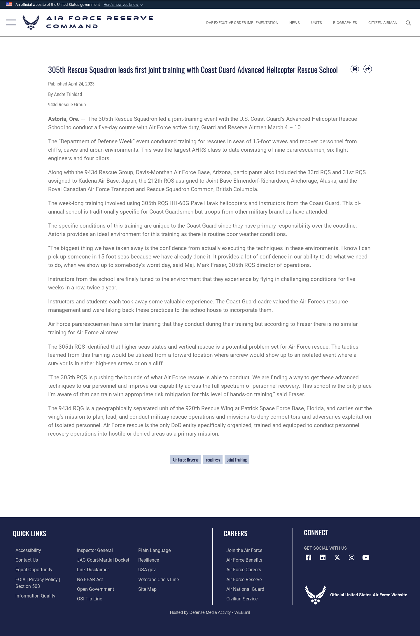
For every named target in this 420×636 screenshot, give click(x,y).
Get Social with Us (325, 548)
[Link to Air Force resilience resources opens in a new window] (149, 559)
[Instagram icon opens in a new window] (351, 557)
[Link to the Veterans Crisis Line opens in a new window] (158, 578)
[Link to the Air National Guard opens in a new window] (242, 588)
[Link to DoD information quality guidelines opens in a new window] (31, 595)
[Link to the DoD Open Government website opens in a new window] (93, 588)
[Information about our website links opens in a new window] (91, 569)
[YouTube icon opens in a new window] (366, 557)
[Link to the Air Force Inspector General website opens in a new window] (93, 550)
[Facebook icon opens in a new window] (308, 557)
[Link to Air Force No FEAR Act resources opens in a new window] (89, 578)
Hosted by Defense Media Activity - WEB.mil (210, 611)
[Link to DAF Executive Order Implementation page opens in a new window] (242, 22)
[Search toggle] (409, 22)
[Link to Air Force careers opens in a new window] (241, 569)
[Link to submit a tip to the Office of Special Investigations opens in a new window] (87, 598)
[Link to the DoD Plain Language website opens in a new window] (154, 550)
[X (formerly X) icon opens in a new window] (337, 557)
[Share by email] (367, 69)
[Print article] (355, 69)
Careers (235, 533)
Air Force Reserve (186, 460)
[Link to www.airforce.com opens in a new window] (241, 550)
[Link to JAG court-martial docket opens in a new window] (101, 559)
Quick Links (29, 533)
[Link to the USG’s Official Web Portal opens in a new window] (147, 569)
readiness (213, 460)
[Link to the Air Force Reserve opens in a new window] (241, 578)
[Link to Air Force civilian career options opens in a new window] (238, 598)
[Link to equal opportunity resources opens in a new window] (30, 569)
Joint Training (237, 460)
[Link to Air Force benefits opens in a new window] (241, 559)
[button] (124, 5)
